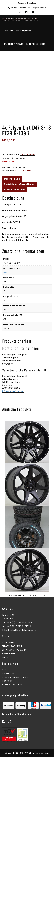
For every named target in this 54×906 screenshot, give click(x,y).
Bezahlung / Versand (13, 43)
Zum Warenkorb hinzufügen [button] (26, 564)
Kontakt (7, 841)
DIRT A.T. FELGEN (26, 170)
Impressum (8, 834)
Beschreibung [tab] (12, 178)
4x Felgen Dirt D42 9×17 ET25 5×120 (27, 550)
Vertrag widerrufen (13, 845)
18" (15, 170)
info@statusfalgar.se (13, 391)
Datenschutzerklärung (15, 838)
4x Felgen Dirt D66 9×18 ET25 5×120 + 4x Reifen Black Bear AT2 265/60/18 (27, 636)
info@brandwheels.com (23, 790)
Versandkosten (27, 154)
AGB (4, 830)
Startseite (8, 30)
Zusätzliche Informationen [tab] (19, 184)
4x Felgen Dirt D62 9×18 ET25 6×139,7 (27, 470)
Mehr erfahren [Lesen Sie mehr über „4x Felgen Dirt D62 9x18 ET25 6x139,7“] (26, 484)
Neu (5, 272)
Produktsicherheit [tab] (14, 189)
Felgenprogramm (24, 30)
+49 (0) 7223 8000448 (17, 7)
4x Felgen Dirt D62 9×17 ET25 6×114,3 (27, 718)
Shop (42, 43)
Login (19, 12)
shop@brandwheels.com (37, 7)
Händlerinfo (32, 43)
